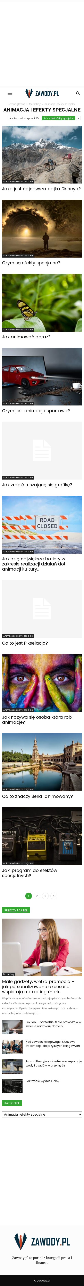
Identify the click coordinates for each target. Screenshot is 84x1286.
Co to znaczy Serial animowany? (37, 796)
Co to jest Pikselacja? (25, 643)
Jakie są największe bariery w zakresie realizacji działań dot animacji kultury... (34, 564)
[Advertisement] (42, 44)
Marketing (8, 974)
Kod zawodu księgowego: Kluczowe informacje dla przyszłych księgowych (53, 1044)
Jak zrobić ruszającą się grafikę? (37, 485)
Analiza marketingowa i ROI (24, 118)
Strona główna (17, 104)
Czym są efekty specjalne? (31, 263)
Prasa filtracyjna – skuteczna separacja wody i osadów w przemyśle (54, 1063)
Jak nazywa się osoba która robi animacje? (37, 719)
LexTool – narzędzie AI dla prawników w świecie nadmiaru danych (53, 1024)
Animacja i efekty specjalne (59, 118)
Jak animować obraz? (26, 337)
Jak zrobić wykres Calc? (42, 1081)
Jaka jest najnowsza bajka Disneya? (41, 189)
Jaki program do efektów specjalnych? (29, 872)
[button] (78, 93)
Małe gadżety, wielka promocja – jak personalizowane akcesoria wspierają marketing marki (38, 987)
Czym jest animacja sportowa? (36, 411)
